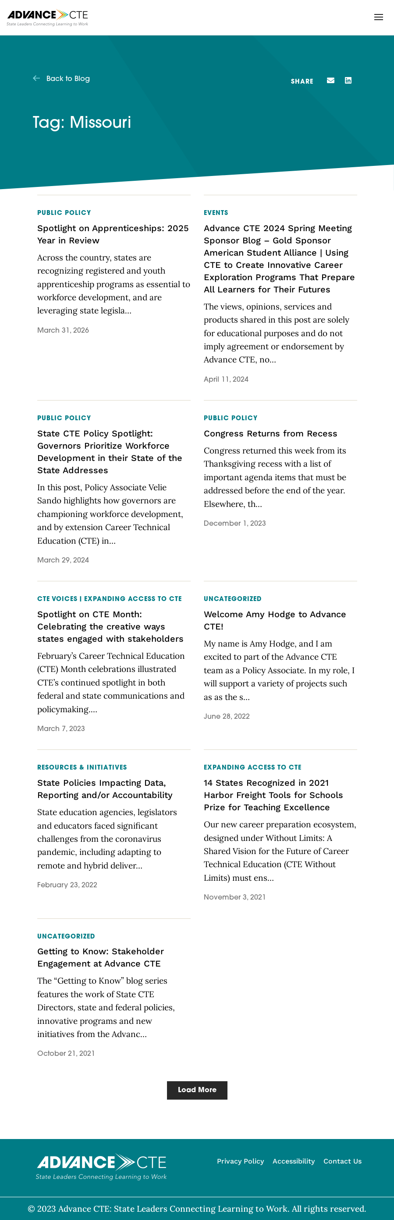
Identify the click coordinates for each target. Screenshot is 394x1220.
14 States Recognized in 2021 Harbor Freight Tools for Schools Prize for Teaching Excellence (273, 794)
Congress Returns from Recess (270, 433)
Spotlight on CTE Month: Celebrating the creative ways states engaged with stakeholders (110, 626)
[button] (378, 17)
